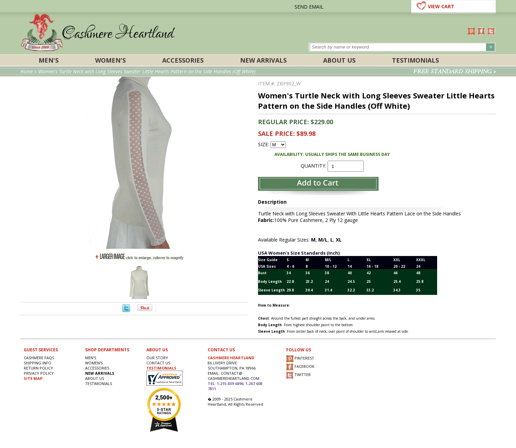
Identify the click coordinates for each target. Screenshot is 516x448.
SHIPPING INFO (37, 362)
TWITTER (298, 375)
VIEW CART (441, 6)
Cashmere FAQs (39, 357)
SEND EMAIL (309, 6)
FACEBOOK (300, 367)
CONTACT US (158, 362)
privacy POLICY (39, 373)
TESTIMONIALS (161, 368)
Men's (49, 60)
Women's (110, 60)
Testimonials (415, 60)
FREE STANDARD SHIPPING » (454, 71)
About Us (339, 60)
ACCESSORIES (183, 60)
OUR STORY (157, 357)
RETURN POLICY (38, 368)
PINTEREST (300, 358)
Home (26, 71)
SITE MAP (33, 378)
